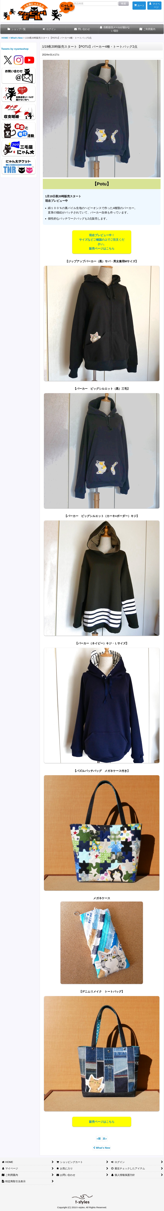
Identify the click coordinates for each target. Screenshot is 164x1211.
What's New (101, 1147)
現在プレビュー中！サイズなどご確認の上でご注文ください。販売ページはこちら (101, 242)
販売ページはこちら (101, 1121)
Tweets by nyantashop (15, 48)
